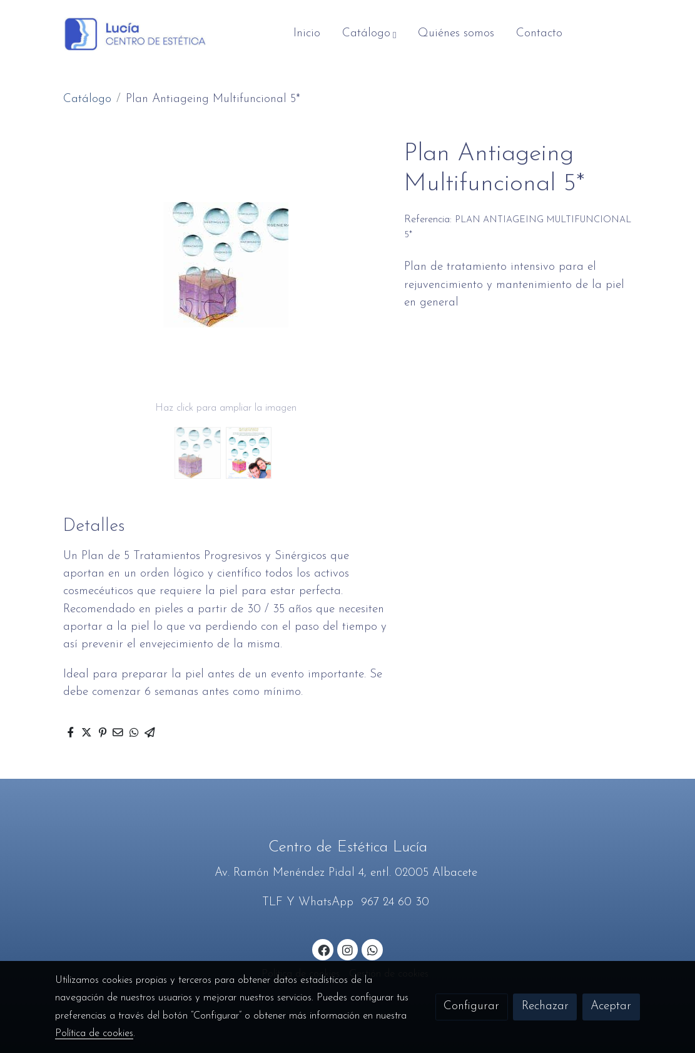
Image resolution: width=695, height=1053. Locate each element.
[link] (135, 34)
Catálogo (87, 99)
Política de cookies (94, 1034)
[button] (369, 34)
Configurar (471, 1006)
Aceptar (611, 1006)
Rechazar (545, 1006)
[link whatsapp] (372, 949)
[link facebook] (323, 949)
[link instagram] (347, 949)
